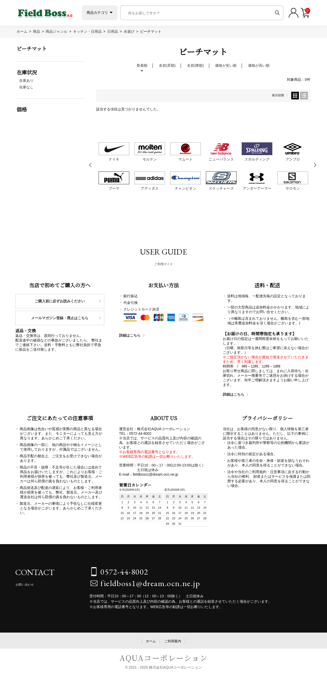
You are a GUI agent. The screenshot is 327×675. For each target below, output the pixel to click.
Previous (91, 165)
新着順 (142, 65)
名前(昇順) (167, 65)
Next (315, 165)
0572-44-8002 (124, 571)
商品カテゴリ (107, 12)
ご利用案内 (173, 641)
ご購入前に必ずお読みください (60, 301)
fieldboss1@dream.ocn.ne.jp (150, 583)
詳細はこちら (130, 335)
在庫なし (26, 87)
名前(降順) (195, 65)
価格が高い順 (259, 65)
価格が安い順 (226, 65)
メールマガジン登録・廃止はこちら (59, 318)
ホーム (151, 641)
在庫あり (26, 80)
